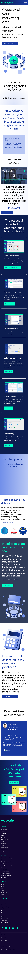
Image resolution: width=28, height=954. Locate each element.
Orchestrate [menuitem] (3, 833)
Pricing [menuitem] (2, 851)
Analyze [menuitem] (2, 841)
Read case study (7, 213)
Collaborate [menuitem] (3, 843)
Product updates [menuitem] (4, 918)
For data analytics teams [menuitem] (6, 875)
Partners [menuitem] (2, 890)
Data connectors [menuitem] (4, 847)
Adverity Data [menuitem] (4, 829)
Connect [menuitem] (3, 831)
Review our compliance (7, 522)
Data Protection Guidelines (6, 946)
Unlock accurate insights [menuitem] (6, 863)
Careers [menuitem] (2, 888)
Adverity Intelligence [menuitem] (5, 839)
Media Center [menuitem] (4, 892)
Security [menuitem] (2, 884)
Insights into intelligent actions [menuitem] (7, 865)
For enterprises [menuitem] (4, 869)
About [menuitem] (2, 886)
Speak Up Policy (4, 940)
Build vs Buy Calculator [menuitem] (5, 903)
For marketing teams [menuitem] (5, 871)
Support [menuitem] (2, 894)
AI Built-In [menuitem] (3, 837)
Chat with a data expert (10, 43)
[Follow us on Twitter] (13, 928)
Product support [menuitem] (4, 922)
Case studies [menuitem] (3, 910)
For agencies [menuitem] (3, 867)
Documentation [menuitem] (4, 920)
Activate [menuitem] (2, 845)
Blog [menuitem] (2, 912)
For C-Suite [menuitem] (3, 877)
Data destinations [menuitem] (4, 849)
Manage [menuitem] (2, 835)
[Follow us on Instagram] (17, 928)
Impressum (3, 943)
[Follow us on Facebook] (9, 928)
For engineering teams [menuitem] (5, 873)
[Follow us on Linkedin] (2, 928)
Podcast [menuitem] (2, 916)
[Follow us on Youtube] (6, 928)
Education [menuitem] (3, 914)
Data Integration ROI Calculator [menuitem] (7, 901)
